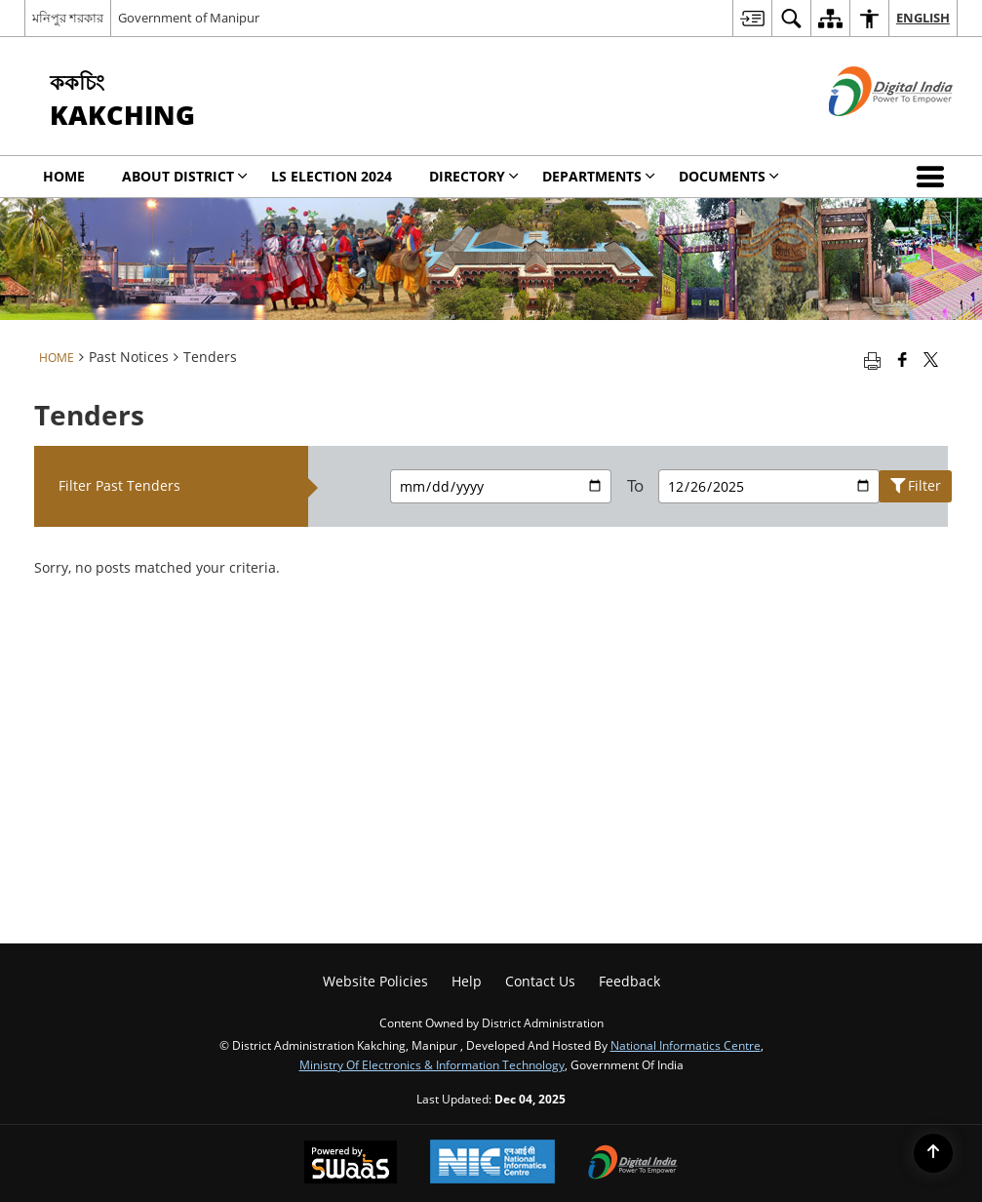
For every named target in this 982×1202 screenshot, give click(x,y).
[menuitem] (751, 18)
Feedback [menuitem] (629, 981)
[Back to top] (933, 1153)
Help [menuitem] (467, 981)
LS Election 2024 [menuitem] (331, 176)
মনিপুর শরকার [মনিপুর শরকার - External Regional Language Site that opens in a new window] (67, 17)
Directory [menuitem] (474, 176)
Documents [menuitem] (729, 176)
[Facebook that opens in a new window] (902, 359)
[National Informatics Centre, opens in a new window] (492, 1163)
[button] (934, 176)
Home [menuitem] (64, 176)
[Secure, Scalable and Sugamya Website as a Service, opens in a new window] (351, 1164)
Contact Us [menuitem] (540, 981)
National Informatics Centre (685, 1045)
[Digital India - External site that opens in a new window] (866, 132)
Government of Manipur (188, 17)
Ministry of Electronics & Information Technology (432, 1064)
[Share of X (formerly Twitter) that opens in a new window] (931, 359)
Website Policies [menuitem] (375, 981)
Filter (915, 486)
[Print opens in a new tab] (872, 359)
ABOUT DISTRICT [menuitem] (185, 176)
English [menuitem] (923, 17)
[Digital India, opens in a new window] (632, 1164)
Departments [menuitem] (598, 176)
